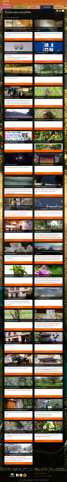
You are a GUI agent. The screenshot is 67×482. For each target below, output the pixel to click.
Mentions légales (29, 480)
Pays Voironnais (48, 476)
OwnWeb (46, 480)
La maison (20, 1)
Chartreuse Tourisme (38, 476)
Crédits (38, 480)
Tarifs (27, 1)
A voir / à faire (47, 1)
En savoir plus (18, 39)
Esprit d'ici (35, 1)
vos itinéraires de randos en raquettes (19, 215)
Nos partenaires (40, 473)
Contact (34, 480)
